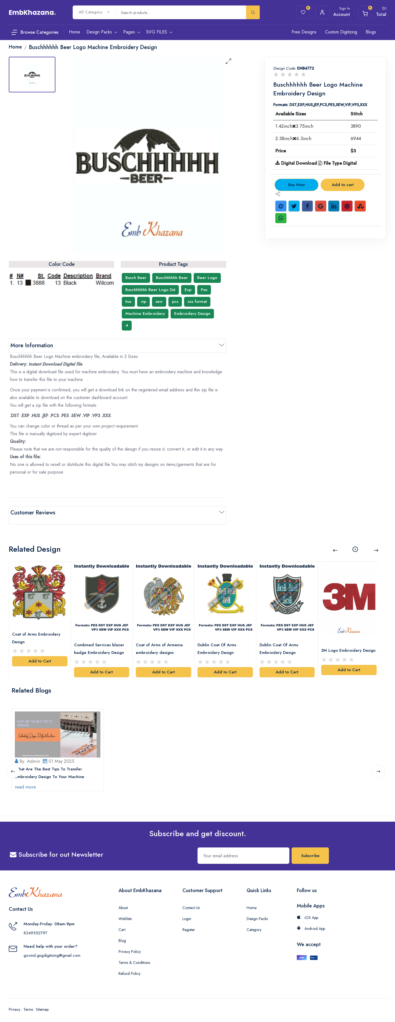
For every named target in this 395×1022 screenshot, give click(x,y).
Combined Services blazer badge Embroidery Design (100, 641)
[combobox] (94, 12)
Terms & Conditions (134, 958)
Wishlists (125, 915)
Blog (122, 937)
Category (254, 926)
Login (186, 915)
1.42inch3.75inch (294, 126)
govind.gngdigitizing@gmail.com (52, 951)
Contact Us (191, 904)
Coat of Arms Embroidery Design (37, 630)
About (123, 904)
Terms (28, 1005)
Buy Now (296, 185)
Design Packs (257, 915)
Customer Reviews (32, 513)
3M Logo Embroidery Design (343, 646)
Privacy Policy (130, 947)
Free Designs (304, 32)
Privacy (14, 1005)
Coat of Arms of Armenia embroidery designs (160, 641)
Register (188, 926)
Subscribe (310, 852)
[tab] (32, 74)
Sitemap (42, 1005)
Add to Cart (40, 654)
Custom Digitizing (341, 32)
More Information (31, 345)
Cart (122, 926)
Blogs (371, 32)
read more (26, 783)
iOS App (307, 913)
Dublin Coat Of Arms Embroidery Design (218, 641)
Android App (311, 924)
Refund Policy (129, 969)
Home (251, 904)
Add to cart (343, 185)
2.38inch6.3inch (293, 138)
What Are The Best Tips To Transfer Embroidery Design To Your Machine (51, 769)
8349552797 (35, 929)
